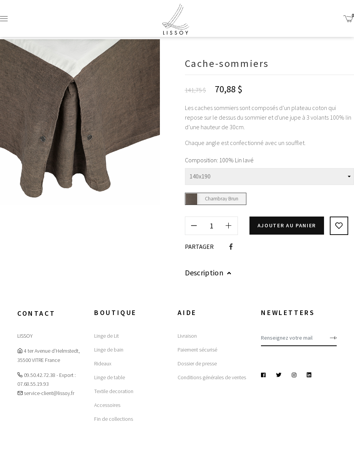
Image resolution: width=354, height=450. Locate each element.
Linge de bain (108, 349)
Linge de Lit (106, 335)
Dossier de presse (197, 363)
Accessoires (107, 405)
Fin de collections (113, 418)
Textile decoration (113, 391)
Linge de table (109, 377)
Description (208, 272)
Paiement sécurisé (197, 349)
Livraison (187, 335)
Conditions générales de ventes (212, 377)
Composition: (201, 160)
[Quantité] (211, 226)
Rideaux (102, 363)
